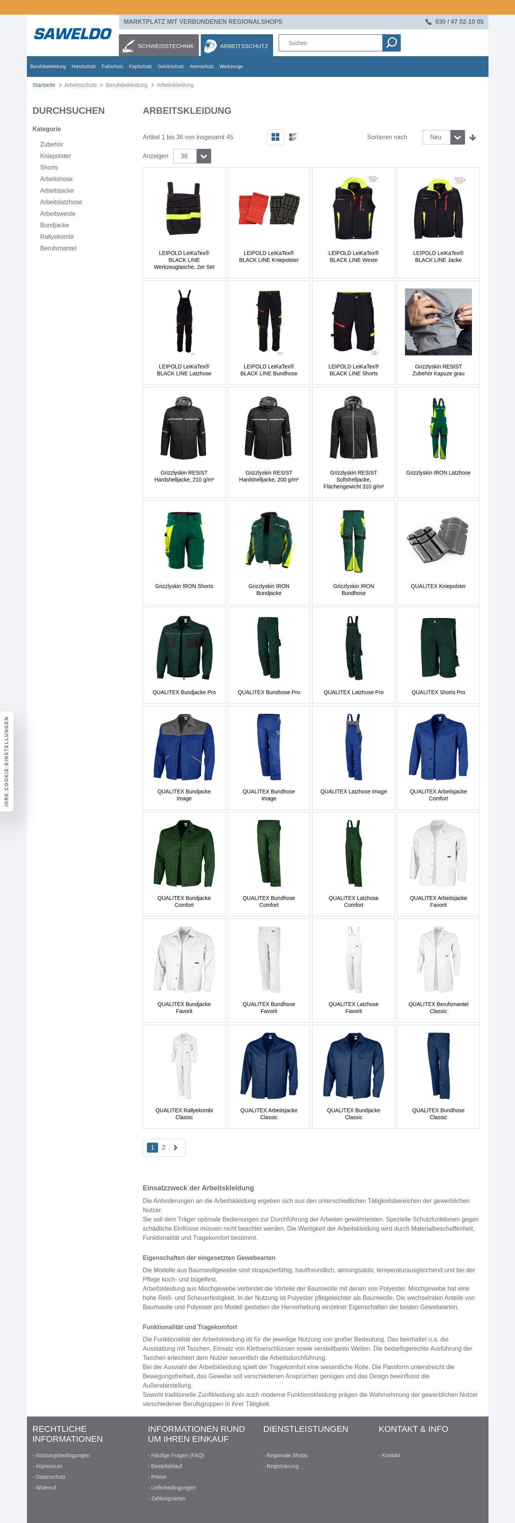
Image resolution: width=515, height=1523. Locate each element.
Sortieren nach (387, 137)
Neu (435, 137)
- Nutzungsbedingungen (61, 1455)
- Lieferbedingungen (172, 1488)
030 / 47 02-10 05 (459, 21)
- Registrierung (281, 1466)
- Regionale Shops (285, 1455)
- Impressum (48, 1466)
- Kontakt (389, 1455)
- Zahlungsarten (167, 1498)
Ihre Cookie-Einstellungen (6, 762)
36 (184, 156)
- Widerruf (44, 1488)
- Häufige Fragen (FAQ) (176, 1455)
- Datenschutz (49, 1477)
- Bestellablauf (165, 1466)
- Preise (157, 1477)
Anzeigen (155, 156)
